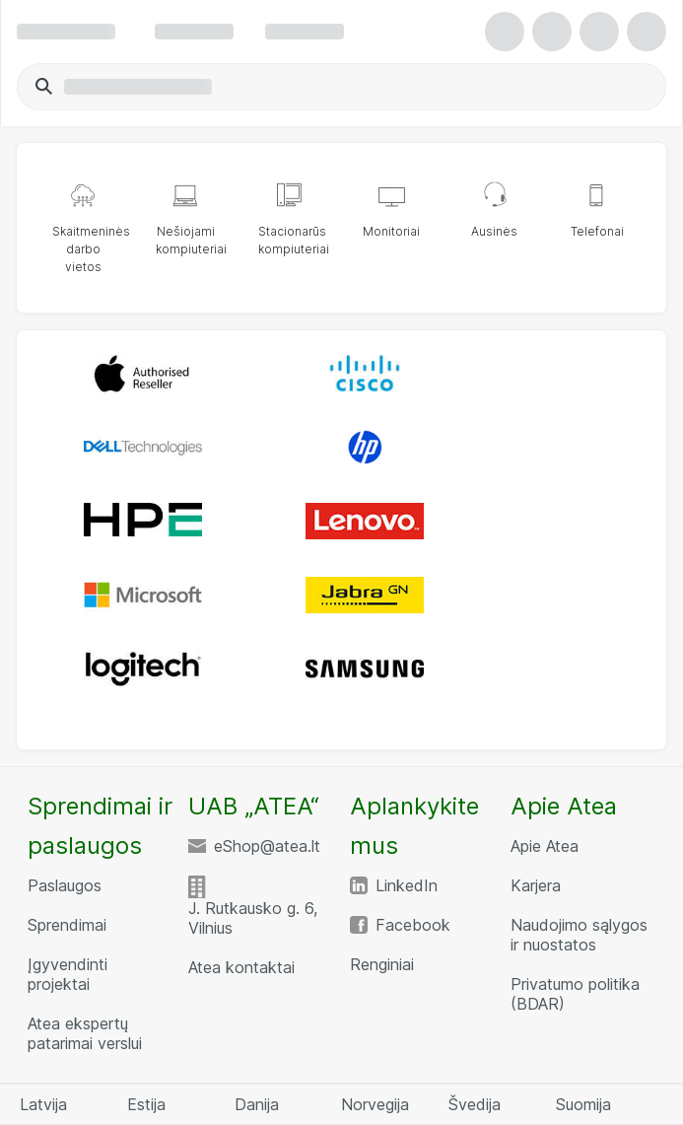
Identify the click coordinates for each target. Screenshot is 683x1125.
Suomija (583, 1104)
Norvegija (375, 1104)
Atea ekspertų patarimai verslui (85, 1033)
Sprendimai (67, 925)
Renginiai (382, 964)
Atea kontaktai (241, 967)
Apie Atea (545, 846)
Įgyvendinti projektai (67, 974)
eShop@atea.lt (267, 846)
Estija (146, 1104)
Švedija (474, 1104)
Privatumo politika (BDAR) (575, 994)
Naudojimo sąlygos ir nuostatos (579, 934)
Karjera (536, 885)
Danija (257, 1104)
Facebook (413, 925)
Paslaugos (65, 885)
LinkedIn (407, 885)
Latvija (43, 1104)
